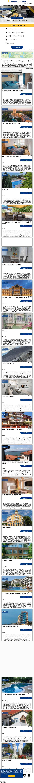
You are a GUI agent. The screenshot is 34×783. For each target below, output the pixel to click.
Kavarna (4, 174)
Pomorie (4, 611)
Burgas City (4, 546)
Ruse (3, 513)
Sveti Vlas (4, 578)
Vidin (3, 712)
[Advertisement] (17, 659)
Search (17, 47)
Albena (3, 109)
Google (20, 770)
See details (26, 94)
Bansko (3, 76)
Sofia (3, 141)
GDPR (5, 773)
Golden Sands (5, 679)
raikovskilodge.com (17, 1)
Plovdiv (3, 207)
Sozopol (4, 447)
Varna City (4, 250)
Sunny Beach (5, 283)
